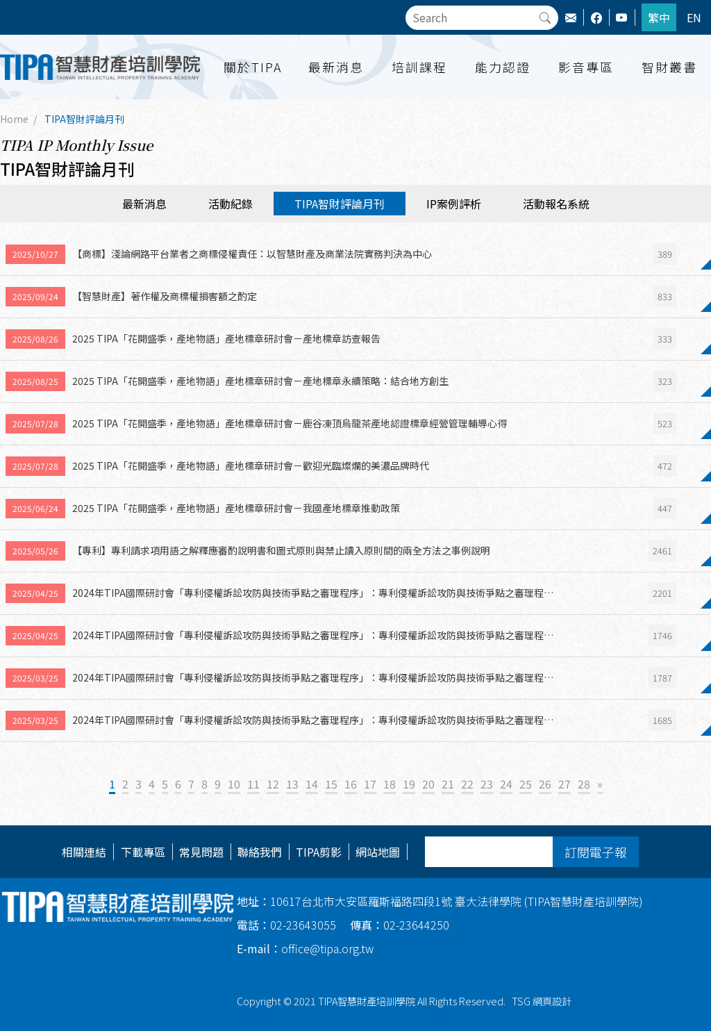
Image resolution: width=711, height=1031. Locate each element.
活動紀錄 (230, 203)
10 (234, 783)
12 (273, 783)
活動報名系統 (556, 203)
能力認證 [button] (502, 67)
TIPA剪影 (319, 851)
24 (506, 783)
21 (448, 783)
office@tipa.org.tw (305, 948)
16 (350, 783)
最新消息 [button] (336, 67)
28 (584, 783)
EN (694, 17)
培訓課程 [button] (419, 67)
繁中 (659, 17)
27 (564, 783)
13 (292, 783)
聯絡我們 (259, 851)
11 (253, 783)
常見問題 (201, 851)
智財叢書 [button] (669, 67)
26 (545, 783)
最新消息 (144, 203)
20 (428, 783)
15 (331, 783)
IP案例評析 (453, 203)
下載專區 (143, 851)
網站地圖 (378, 851)
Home (14, 119)
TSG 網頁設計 (541, 1000)
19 (409, 783)
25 (525, 783)
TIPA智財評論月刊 (84, 119)
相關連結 (84, 851)
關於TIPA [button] (253, 67)
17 (370, 783)
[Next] (600, 784)
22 (467, 783)
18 (389, 783)
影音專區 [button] (586, 67)
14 (312, 783)
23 (486, 783)
